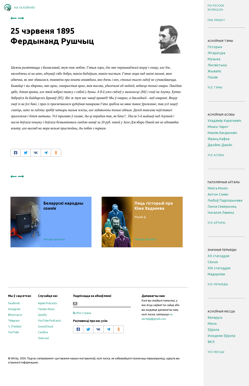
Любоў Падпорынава (225, 200)
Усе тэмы (215, 87)
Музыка (214, 59)
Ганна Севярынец (222, 206)
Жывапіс (214, 71)
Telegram (14, 320)
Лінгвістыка (217, 65)
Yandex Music (46, 309)
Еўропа (213, 330)
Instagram (14, 309)
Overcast (43, 338)
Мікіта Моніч (218, 188)
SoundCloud (45, 326)
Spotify (42, 314)
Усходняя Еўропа (221, 336)
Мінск (212, 323)
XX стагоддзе (218, 256)
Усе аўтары (216, 222)
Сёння (213, 262)
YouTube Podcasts (49, 320)
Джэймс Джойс (220, 145)
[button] (216, 5)
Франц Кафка (218, 139)
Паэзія (213, 77)
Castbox (43, 332)
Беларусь (215, 317)
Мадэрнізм (216, 274)
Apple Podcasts (47, 303)
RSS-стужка (82, 312)
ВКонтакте (15, 314)
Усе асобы (216, 155)
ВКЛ (211, 342)
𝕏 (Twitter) (14, 326)
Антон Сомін (218, 194)
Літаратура (216, 53)
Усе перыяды (218, 284)
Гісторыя (215, 47)
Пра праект (216, 20)
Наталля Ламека (221, 212)
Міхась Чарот (218, 127)
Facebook (14, 303)
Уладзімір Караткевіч (224, 120)
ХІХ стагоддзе (219, 268)
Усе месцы (216, 351)
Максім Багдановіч (222, 133)
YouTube (13, 332)
